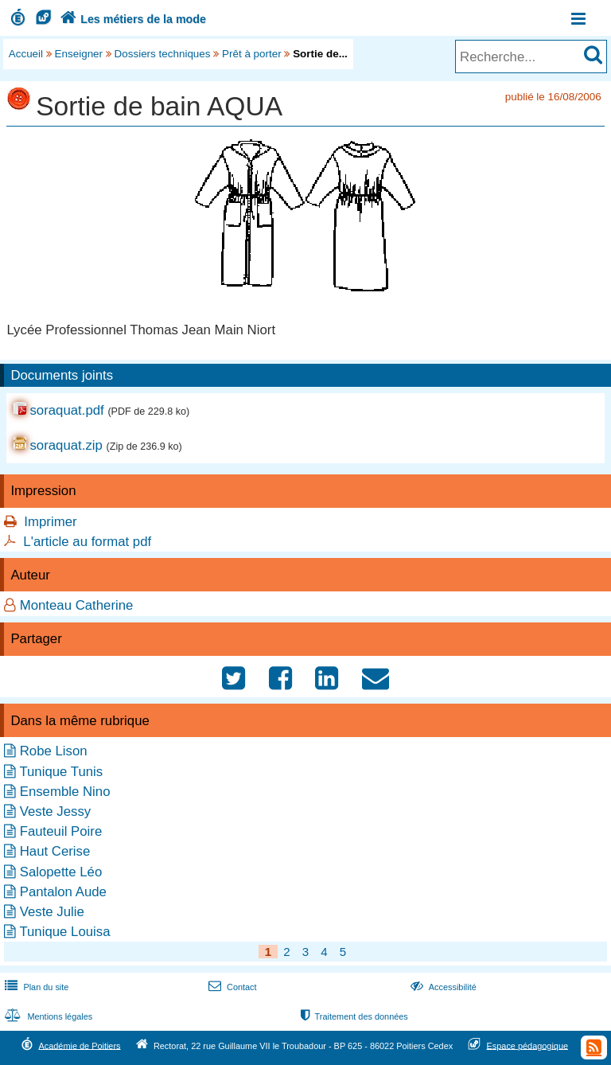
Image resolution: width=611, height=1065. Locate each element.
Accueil (26, 54)
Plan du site (35, 987)
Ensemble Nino (65, 791)
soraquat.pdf (66, 410)
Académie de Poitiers (79, 1045)
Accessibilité (442, 987)
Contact (231, 987)
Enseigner (79, 54)
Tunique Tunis (61, 771)
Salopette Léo (61, 872)
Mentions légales (47, 1016)
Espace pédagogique (528, 1045)
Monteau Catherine (77, 605)
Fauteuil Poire (61, 831)
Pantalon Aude (63, 891)
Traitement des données (353, 1016)
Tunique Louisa (64, 931)
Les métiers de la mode (131, 19)
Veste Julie (52, 911)
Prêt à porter (252, 54)
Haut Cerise (55, 851)
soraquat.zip (65, 445)
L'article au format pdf (87, 541)
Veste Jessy (55, 811)
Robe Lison (54, 751)
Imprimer (50, 521)
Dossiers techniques (163, 54)
